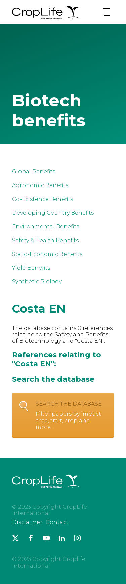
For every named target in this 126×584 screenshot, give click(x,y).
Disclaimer (27, 522)
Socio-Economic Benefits (47, 254)
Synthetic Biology (37, 281)
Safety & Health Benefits (45, 240)
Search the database (71, 416)
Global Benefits (33, 171)
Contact (57, 522)
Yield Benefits (31, 268)
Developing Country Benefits (53, 213)
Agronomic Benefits (40, 185)
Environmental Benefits (45, 226)
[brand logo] (45, 19)
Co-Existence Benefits (42, 199)
